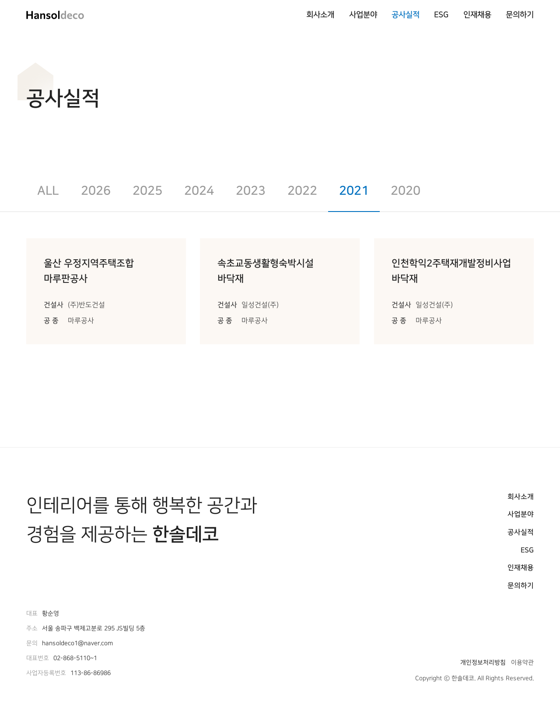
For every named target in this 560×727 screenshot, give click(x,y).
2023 (251, 191)
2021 (354, 191)
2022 (302, 191)
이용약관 (522, 662)
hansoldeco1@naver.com (77, 643)
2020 (405, 191)
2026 (96, 191)
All (48, 191)
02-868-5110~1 (75, 658)
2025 (147, 191)
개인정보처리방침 (483, 662)
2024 (199, 191)
